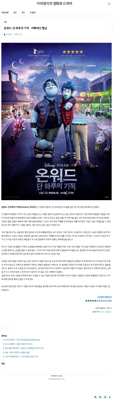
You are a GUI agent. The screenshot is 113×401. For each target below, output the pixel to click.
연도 (23, 12)
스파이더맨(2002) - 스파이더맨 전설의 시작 (21, 356)
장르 (15, 12)
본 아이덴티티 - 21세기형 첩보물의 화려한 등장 (22, 340)
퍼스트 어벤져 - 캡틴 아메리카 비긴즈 (19, 344)
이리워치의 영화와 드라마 (54, 3)
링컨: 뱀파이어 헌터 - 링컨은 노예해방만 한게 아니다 (24, 348)
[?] (110, 297)
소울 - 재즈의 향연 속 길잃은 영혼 (17, 352)
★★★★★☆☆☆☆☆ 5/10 (98, 301)
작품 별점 (4, 12)
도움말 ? (33, 12)
